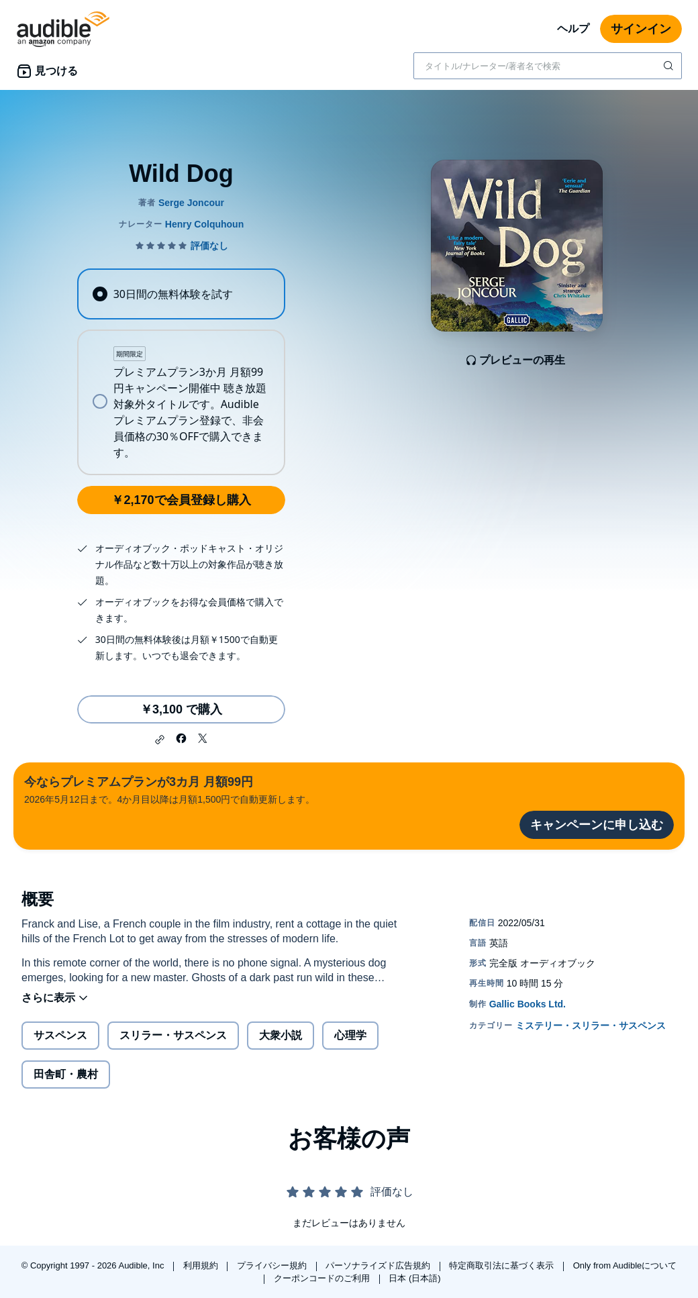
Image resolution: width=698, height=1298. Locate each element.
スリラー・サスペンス (173, 1035)
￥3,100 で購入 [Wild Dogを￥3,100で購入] (181, 709)
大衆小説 (280, 1035)
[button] (159, 739)
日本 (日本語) (414, 1278)
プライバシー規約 (273, 1265)
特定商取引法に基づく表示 (502, 1265)
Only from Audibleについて (625, 1265)
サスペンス (60, 1035)
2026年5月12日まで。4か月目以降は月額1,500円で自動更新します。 (169, 789)
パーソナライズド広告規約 (379, 1265)
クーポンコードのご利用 (323, 1278)
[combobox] (547, 65)
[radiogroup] (181, 371)
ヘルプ (573, 28)
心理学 (350, 1035)
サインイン (641, 29)
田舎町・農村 (66, 1074)
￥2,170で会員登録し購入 (180, 500)
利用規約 (202, 1265)
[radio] (181, 293)
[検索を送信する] (670, 65)
